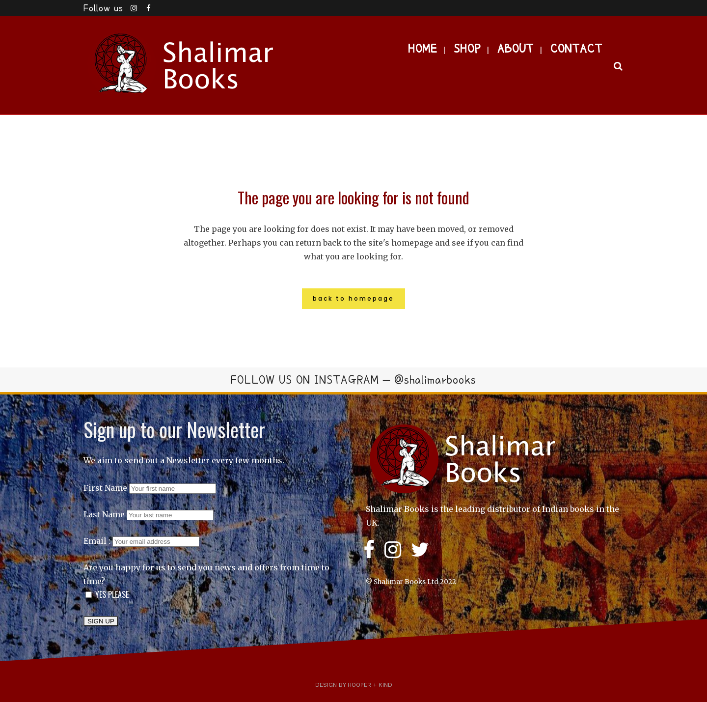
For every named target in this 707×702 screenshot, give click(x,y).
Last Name (104, 514)
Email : (141, 541)
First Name (105, 488)
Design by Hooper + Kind (353, 684)
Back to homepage (353, 298)
